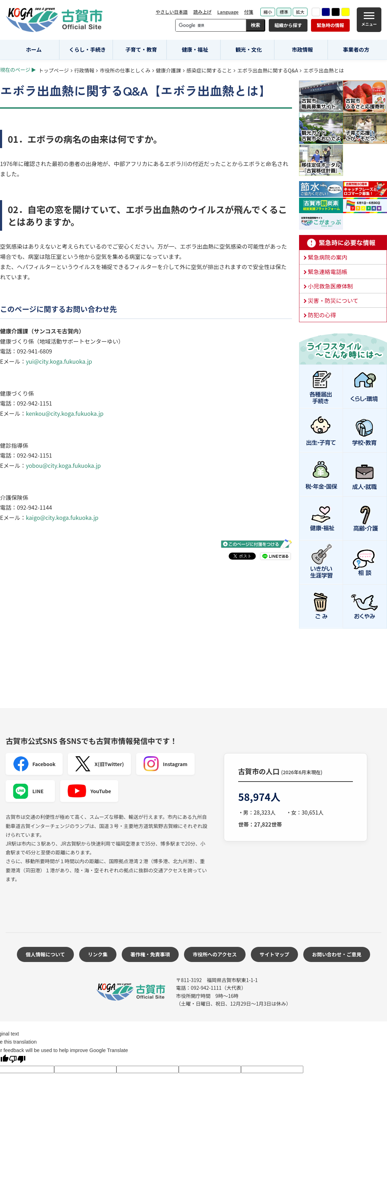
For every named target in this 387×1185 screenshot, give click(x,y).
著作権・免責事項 (150, 954)
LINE (28, 791)
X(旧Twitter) (99, 764)
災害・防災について (333, 300)
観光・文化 (248, 49)
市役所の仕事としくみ (125, 70)
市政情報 (302, 49)
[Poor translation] (17, 1060)
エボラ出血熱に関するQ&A (267, 70)
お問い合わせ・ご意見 (336, 954)
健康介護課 (168, 70)
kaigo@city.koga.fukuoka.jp (62, 517)
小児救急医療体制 (330, 286)
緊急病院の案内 (327, 257)
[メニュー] (369, 19)
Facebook (34, 764)
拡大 (300, 12)
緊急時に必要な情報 (343, 242)
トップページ (54, 70)
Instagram (165, 764)
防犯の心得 (322, 315)
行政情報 (84, 70)
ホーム (34, 49)
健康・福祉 (195, 49)
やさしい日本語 (172, 11)
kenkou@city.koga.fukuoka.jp (64, 413)
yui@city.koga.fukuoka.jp (59, 361)
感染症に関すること (209, 70)
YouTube (89, 791)
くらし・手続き (87, 49)
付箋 (248, 11)
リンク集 (98, 954)
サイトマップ (274, 954)
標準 (284, 12)
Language (228, 11)
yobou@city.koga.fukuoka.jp (63, 465)
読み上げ (202, 11)
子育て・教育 (141, 49)
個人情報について (45, 954)
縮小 (268, 12)
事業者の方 (356, 49)
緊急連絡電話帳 (327, 271)
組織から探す (288, 25)
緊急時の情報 (330, 25)
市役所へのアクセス (215, 954)
